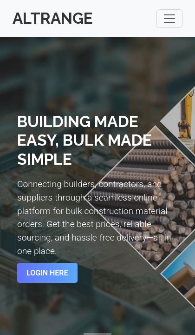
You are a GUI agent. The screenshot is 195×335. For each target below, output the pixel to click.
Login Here (47, 272)
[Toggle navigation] (169, 18)
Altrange (53, 18)
